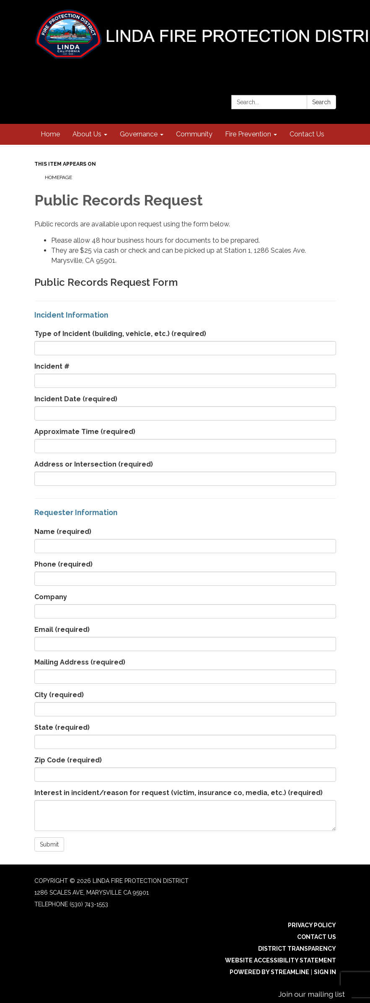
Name (62, 532)
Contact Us (316, 937)
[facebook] (331, 69)
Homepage (58, 177)
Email (62, 630)
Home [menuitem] (50, 134)
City (59, 695)
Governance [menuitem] (139, 134)
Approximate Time (84, 432)
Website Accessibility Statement (280, 960)
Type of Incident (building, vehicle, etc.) (120, 334)
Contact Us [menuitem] (307, 134)
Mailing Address (79, 662)
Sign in (325, 972)
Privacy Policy (312, 925)
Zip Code (68, 760)
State (62, 727)
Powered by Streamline (269, 972)
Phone (63, 564)
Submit (49, 844)
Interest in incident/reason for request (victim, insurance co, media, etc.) (178, 793)
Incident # (52, 366)
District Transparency (297, 948)
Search (321, 102)
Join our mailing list (311, 994)
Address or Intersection (93, 464)
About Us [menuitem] (86, 134)
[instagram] (315, 69)
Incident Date (75, 399)
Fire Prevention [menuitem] (248, 134)
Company (50, 597)
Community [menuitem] (194, 134)
